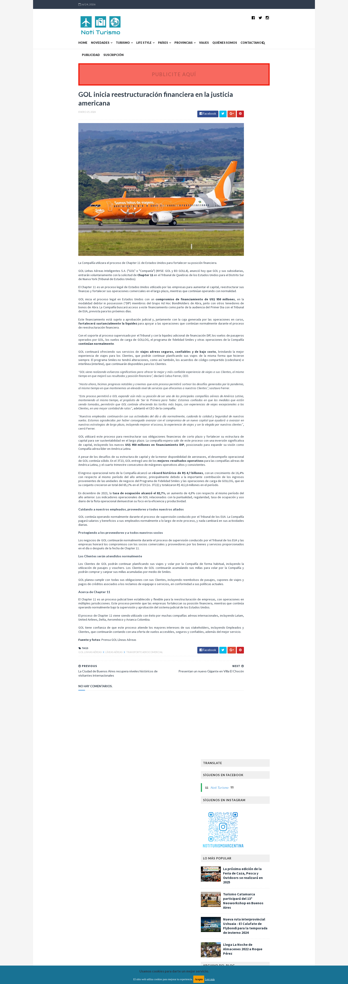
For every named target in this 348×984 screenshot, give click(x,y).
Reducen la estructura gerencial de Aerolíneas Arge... (261, 528)
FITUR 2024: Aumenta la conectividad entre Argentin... (267, 388)
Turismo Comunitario (247, 720)
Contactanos (223, 42)
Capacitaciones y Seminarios (251, 620)
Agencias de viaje (267, 592)
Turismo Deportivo (280, 720)
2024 (238, 303)
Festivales (272, 634)
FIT (284, 627)
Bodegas (275, 606)
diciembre (245, 308)
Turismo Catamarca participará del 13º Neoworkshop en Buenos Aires (272, 219)
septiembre (246, 321)
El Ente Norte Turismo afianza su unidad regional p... (264, 462)
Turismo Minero (272, 734)
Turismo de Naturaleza (248, 762)
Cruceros (238, 627)
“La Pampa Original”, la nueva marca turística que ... (267, 380)
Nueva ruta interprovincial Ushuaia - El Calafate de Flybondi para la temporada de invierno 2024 (274, 245)
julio (241, 330)
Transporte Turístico (247, 691)
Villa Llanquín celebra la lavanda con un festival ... (263, 405)
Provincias (155, 42)
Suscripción (270, 42)
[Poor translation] (16, 919)
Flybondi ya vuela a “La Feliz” (256, 543)
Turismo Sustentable (246, 755)
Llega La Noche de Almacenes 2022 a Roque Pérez (271, 268)
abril (241, 344)
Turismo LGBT (279, 727)
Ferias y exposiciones (246, 634)
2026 (238, 294)
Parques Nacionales (245, 670)
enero (242, 357)
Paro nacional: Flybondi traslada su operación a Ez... (261, 479)
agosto (243, 326)
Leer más (210, 979)
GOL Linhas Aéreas (61, 662)
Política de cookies (230, 868)
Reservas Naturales (245, 684)
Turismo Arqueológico (278, 705)
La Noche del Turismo (246, 663)
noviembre (245, 312)
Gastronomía (241, 648)
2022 (238, 552)
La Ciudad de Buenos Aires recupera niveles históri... (267, 430)
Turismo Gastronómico (248, 727)
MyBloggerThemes (132, 893)
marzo (242, 348)
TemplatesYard (86, 893)
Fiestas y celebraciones (278, 641)
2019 (238, 566)
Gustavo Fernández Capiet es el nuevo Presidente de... (264, 520)
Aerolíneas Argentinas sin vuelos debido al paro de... (266, 471)
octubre (244, 317)
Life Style (115, 42)
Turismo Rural (242, 748)
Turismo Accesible (244, 705)
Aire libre (238, 599)
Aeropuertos (241, 592)
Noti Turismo (248, 106)
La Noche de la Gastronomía (251, 656)
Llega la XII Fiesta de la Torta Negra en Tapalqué (263, 504)
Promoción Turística (246, 677)
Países (134, 42)
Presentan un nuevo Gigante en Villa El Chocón (264, 413)
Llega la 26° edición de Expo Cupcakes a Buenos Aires (264, 372)
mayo (242, 339)
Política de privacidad (148, 868)
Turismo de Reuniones (246, 769)
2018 (238, 570)
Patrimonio (272, 670)
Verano (268, 776)
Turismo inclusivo (279, 769)
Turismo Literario (244, 734)
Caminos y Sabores (244, 613)
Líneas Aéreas (85, 662)
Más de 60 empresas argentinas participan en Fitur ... (266, 446)
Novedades (71, 42)
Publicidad (247, 42)
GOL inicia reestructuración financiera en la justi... (267, 421)
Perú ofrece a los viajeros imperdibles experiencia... (263, 537)
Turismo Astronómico (247, 712)
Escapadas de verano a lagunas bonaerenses (258, 438)
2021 (238, 557)
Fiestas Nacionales (244, 641)
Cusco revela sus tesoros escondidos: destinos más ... (263, 454)
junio (241, 335)
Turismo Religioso (271, 741)
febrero (243, 353)
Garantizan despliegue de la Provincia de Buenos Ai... (265, 512)
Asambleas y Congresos (248, 606)
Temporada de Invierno (279, 684)
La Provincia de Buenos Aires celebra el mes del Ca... (267, 364)
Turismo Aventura (281, 712)
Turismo (94, 42)
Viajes (175, 42)
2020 (238, 561)
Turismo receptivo (245, 776)
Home (54, 42)
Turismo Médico (243, 741)
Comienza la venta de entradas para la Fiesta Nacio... (267, 496)
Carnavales (283, 620)
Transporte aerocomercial (116, 662)
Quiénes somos (196, 42)
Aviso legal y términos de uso (70, 868)
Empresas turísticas (263, 627)
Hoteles (261, 648)
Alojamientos (259, 599)
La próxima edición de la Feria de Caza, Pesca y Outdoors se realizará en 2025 (271, 194)
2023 (238, 548)
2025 (238, 299)
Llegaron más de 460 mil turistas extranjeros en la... (267, 396)
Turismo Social (267, 748)
